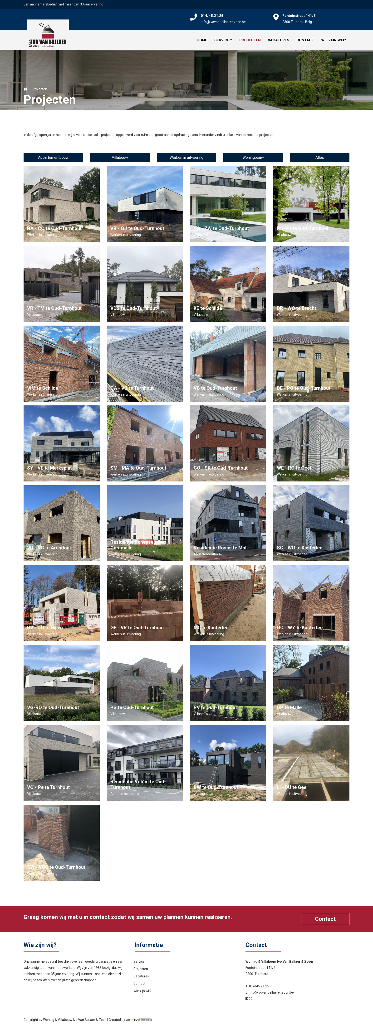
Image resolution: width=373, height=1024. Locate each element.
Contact (305, 38)
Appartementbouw (53, 153)
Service (221, 38)
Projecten (250, 38)
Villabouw (120, 153)
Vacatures (278, 38)
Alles (319, 153)
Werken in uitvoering (186, 153)
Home (202, 38)
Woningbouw (253, 153)
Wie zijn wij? (333, 38)
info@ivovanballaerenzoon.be (223, 22)
